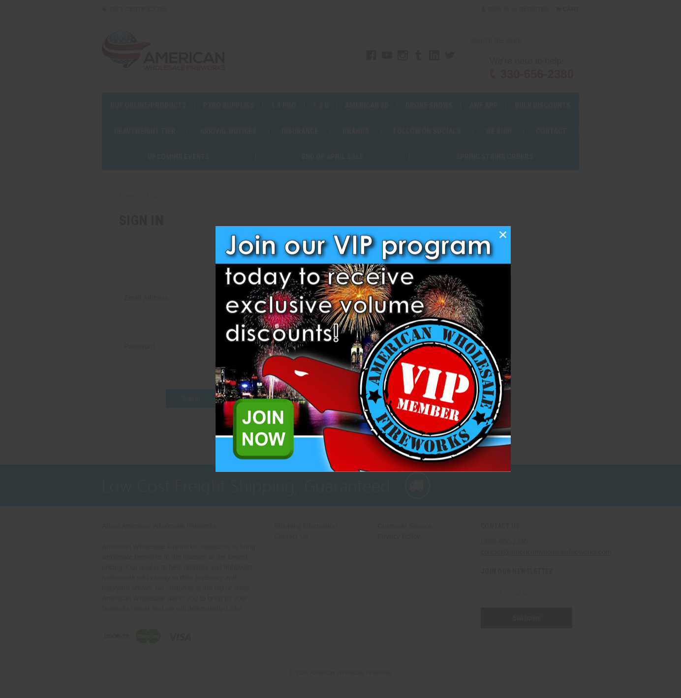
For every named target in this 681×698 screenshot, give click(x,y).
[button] (503, 234)
